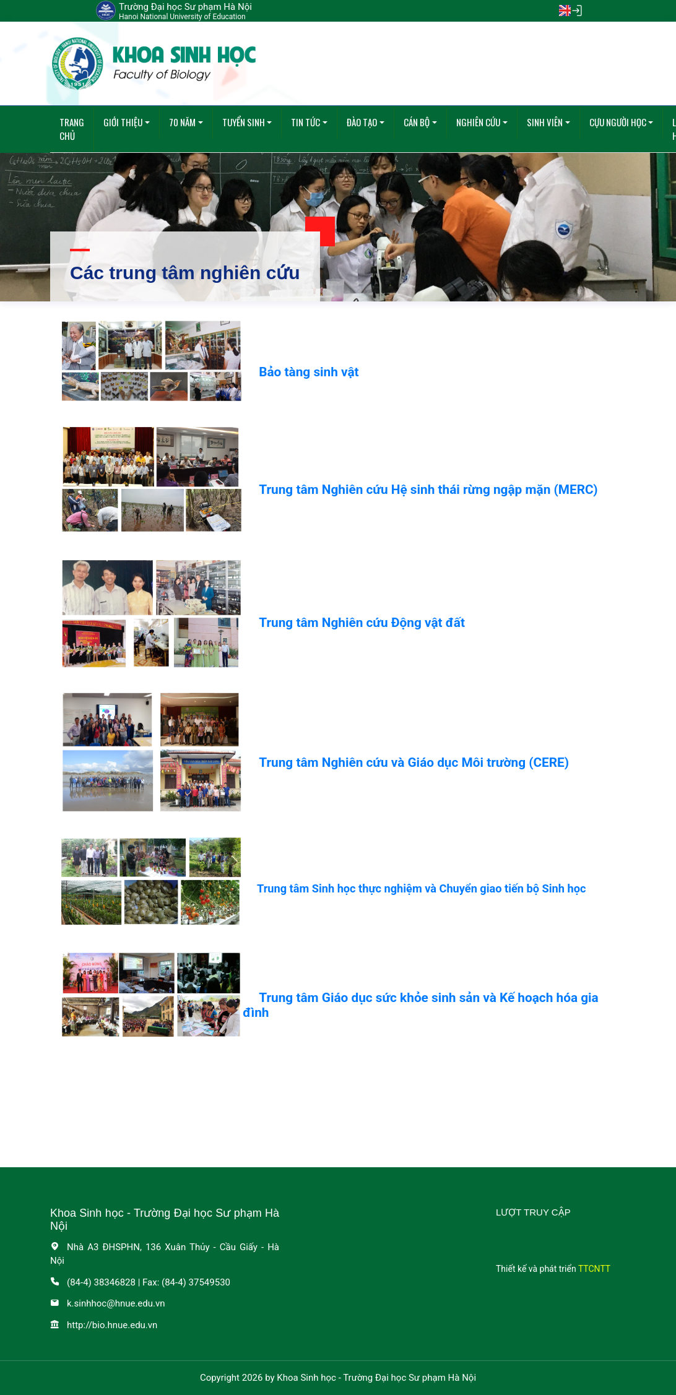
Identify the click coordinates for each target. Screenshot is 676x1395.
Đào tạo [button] (362, 122)
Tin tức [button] (305, 122)
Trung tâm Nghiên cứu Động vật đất (362, 622)
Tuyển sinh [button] (243, 122)
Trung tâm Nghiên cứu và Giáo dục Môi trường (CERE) (414, 762)
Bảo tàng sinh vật (308, 372)
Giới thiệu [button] (122, 122)
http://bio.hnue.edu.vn (103, 1325)
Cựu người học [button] (617, 122)
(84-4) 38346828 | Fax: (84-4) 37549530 (140, 1282)
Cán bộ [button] (417, 122)
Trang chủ (71, 129)
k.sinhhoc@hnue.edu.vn (107, 1303)
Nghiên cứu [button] (478, 122)
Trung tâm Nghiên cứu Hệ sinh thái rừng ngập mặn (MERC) (428, 489)
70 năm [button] (182, 122)
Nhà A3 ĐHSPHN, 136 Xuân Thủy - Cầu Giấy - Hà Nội (164, 1254)
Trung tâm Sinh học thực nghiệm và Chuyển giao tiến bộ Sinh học (421, 888)
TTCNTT (594, 1269)
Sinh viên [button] (545, 122)
